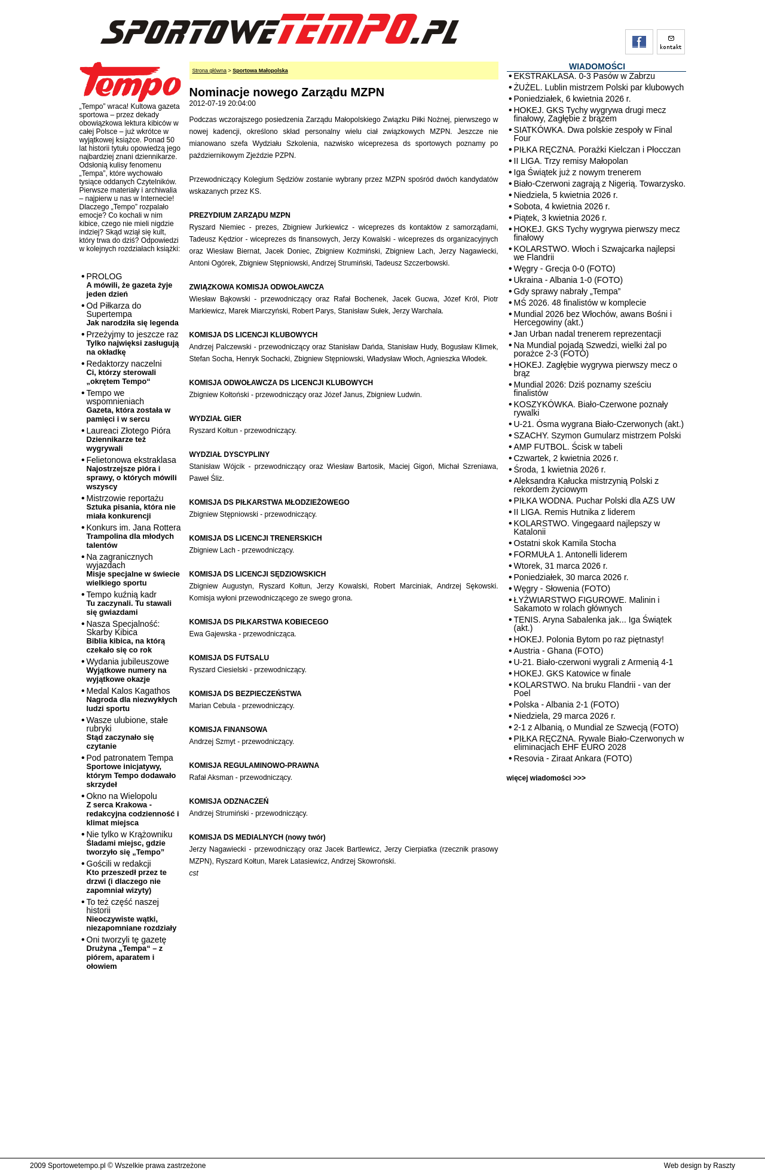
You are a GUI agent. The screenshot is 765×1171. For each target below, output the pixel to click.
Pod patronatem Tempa (131, 771)
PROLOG (130, 285)
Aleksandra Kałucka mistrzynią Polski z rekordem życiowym (586, 485)
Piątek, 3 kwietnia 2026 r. (560, 217)
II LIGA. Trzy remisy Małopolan (571, 161)
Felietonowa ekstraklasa (132, 473)
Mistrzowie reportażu (131, 506)
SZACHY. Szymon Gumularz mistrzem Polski (597, 435)
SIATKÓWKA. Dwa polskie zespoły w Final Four (593, 134)
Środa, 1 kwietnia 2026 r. (560, 469)
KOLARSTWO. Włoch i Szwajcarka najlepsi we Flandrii (594, 253)
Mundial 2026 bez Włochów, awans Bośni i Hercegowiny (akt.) (593, 318)
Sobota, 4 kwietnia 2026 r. (562, 206)
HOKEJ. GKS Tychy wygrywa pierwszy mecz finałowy (597, 233)
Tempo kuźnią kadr (129, 603)
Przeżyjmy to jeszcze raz (133, 343)
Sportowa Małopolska (260, 71)
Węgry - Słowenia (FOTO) (562, 588)
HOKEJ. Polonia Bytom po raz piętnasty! (589, 639)
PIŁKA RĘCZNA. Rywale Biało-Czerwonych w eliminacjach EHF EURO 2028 (599, 743)
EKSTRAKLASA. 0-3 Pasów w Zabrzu (585, 76)
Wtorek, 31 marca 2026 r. (561, 566)
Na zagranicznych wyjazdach (133, 569)
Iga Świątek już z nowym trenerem (577, 172)
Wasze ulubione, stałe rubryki (127, 733)
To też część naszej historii (132, 914)
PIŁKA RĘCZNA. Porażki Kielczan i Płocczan (597, 149)
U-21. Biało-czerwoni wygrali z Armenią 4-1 (594, 662)
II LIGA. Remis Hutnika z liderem (574, 512)
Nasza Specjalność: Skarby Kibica (126, 636)
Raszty (724, 1165)
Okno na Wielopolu (133, 809)
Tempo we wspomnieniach (129, 405)
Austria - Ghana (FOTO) (559, 650)
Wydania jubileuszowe (128, 670)
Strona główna (209, 71)
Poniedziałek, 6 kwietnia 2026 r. (572, 98)
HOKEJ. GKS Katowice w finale (572, 673)
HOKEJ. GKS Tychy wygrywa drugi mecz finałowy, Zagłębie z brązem (590, 114)
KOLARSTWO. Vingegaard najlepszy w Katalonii (587, 527)
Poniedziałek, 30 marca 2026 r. (571, 577)
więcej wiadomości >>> (546, 778)
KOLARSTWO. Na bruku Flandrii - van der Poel (592, 689)
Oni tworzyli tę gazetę (127, 953)
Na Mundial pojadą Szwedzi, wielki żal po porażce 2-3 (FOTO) (590, 349)
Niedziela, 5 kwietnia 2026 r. (566, 195)
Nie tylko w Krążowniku (130, 843)
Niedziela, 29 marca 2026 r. (565, 716)
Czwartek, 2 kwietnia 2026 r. (566, 458)
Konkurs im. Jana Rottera (134, 536)
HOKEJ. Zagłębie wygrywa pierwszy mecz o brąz (596, 369)
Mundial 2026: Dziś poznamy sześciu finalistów (582, 389)
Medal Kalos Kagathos (132, 699)
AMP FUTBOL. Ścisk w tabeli (568, 447)
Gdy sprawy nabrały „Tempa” (567, 291)
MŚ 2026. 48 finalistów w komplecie (580, 302)
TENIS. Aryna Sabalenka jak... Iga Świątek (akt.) (593, 624)
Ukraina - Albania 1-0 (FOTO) (568, 280)
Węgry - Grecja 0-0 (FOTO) (565, 268)
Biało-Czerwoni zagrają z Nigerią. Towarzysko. (600, 183)
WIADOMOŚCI (597, 66)
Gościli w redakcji (127, 877)
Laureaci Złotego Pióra (129, 439)
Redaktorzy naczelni (124, 372)
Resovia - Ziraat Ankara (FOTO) (573, 758)
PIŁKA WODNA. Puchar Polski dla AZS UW (594, 500)
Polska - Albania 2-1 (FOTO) (566, 704)
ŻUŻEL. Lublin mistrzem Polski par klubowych (599, 87)
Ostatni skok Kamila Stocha (565, 543)
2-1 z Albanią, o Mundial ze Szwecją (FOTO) (596, 727)
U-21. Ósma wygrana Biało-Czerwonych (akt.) (599, 424)
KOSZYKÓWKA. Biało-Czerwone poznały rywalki (591, 408)
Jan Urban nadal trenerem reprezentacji (588, 334)
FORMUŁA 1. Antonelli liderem (571, 554)
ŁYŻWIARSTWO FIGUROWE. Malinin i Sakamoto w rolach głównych (587, 604)
